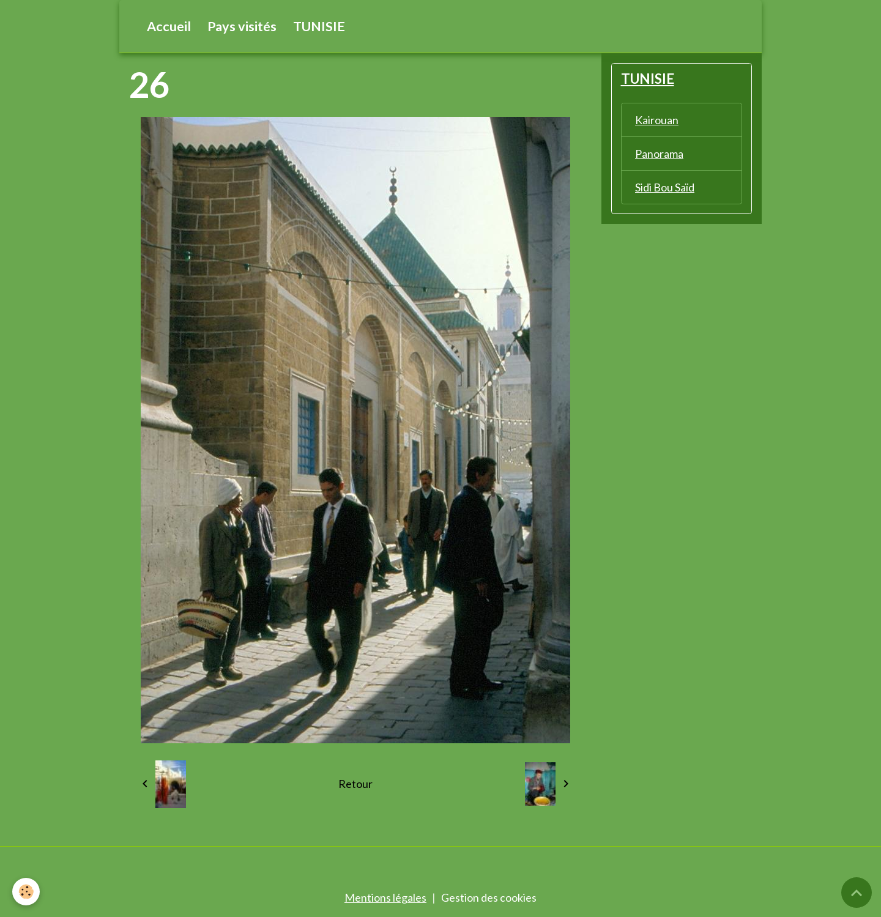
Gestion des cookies (489, 897)
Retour (355, 783)
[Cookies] (26, 891)
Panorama (659, 153)
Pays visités (242, 26)
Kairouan (656, 120)
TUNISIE (319, 26)
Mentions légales (385, 897)
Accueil (169, 26)
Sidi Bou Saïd (664, 187)
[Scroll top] (856, 892)
